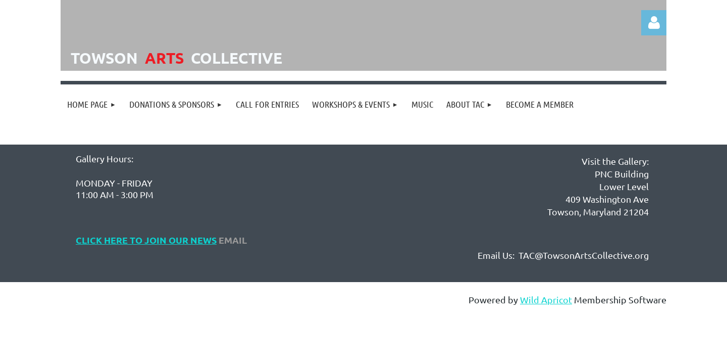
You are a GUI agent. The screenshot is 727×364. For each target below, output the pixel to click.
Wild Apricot (546, 299)
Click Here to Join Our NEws (146, 240)
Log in (653, 22)
